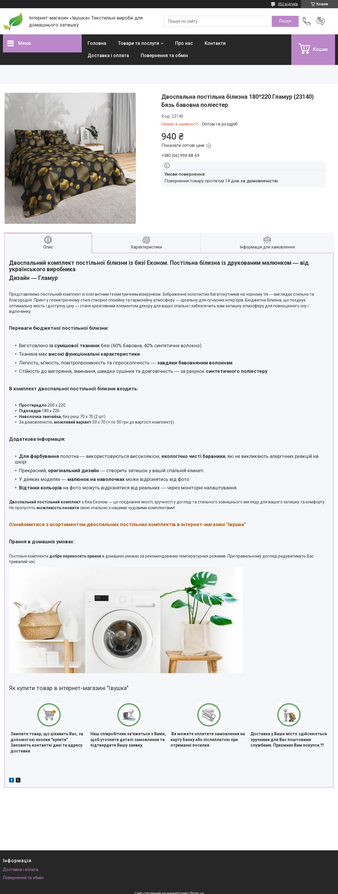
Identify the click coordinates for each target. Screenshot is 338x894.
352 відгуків (288, 4)
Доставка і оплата (108, 55)
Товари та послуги (138, 43)
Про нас (184, 43)
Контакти (215, 43)
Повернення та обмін (164, 55)
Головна (97, 43)
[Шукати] (285, 21)
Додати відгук (321, 21)
